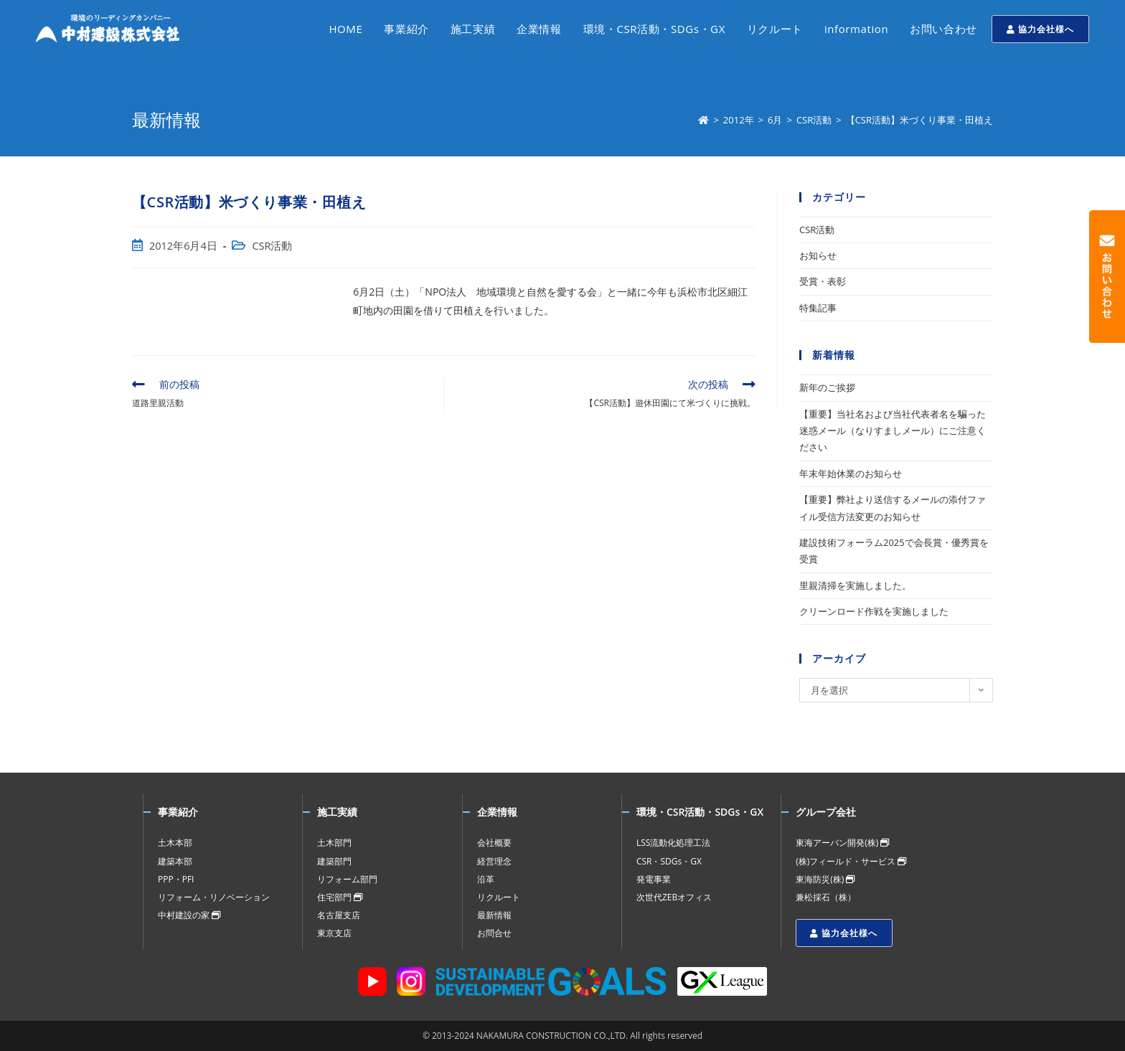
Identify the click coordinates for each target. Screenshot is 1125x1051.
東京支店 (334, 933)
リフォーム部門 (347, 879)
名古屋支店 (338, 915)
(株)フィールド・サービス (851, 861)
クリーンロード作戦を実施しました (874, 611)
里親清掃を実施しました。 (855, 585)
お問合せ (494, 933)
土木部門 (334, 842)
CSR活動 (272, 246)
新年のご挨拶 (827, 387)
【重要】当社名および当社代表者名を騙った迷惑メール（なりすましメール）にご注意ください (892, 430)
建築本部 (175, 861)
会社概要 (494, 842)
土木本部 (175, 842)
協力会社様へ (1040, 29)
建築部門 (334, 861)
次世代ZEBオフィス (674, 897)
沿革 (485, 879)
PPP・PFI (176, 879)
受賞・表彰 (822, 281)
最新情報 (494, 915)
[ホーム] (703, 119)
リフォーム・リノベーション (214, 897)
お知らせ (818, 255)
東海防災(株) (825, 879)
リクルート (498, 897)
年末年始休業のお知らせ (850, 473)
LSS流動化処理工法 (673, 842)
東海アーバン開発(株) (842, 842)
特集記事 (818, 307)
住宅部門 (339, 897)
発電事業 (653, 879)
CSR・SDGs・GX (669, 861)
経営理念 (494, 861)
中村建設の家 (189, 915)
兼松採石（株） (826, 897)
